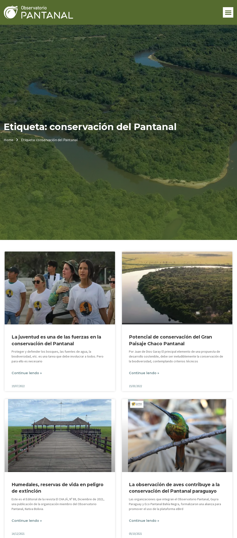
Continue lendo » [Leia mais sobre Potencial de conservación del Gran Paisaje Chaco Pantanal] (144, 373)
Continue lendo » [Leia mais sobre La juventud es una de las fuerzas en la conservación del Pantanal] (27, 373)
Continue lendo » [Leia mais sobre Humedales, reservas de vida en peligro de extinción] (27, 521)
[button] (228, 12)
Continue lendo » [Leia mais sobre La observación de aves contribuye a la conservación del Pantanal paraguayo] (144, 521)
